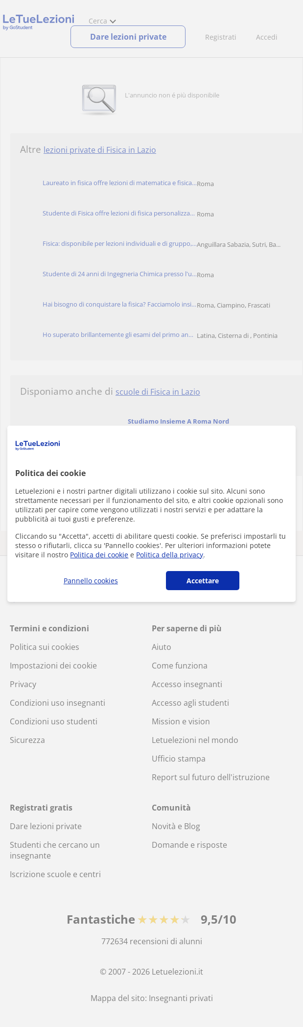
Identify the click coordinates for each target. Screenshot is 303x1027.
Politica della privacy (169, 554)
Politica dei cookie (99, 554)
